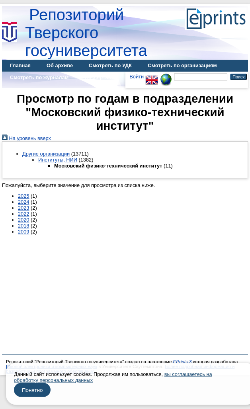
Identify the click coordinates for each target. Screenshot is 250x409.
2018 (23, 226)
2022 (23, 214)
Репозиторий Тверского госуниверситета (86, 32)
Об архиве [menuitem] (60, 65)
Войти (136, 77)
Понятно (32, 390)
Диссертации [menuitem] (100, 77)
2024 (23, 202)
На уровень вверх (26, 138)
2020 (23, 220)
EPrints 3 (182, 361)
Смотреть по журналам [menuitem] (39, 77)
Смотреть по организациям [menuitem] (182, 65)
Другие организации (46, 154)
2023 (23, 208)
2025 (23, 196)
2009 (23, 232)
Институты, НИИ (57, 160)
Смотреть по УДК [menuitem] (110, 65)
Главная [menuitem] (20, 65)
